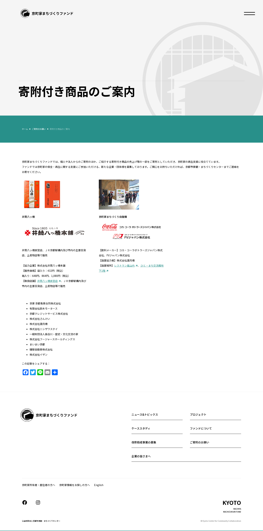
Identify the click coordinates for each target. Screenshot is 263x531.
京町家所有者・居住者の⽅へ (38, 485)
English (98, 485)
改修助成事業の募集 (144, 442)
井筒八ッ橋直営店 (47, 281)
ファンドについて (201, 428)
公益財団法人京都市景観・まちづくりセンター (41, 520)
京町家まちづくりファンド (52, 13)
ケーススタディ (141, 428)
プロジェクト (198, 414)
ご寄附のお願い (199, 442)
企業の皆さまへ (141, 456)
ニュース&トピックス (145, 414)
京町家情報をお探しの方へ (74, 485)
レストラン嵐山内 (124, 265)
